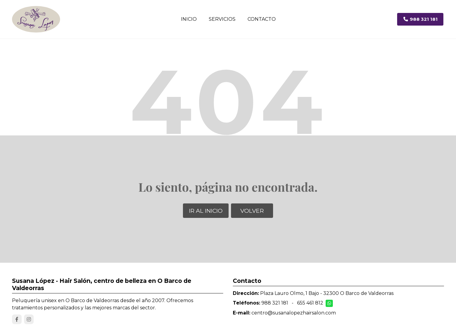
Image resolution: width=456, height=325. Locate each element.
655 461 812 (310, 303)
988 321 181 (274, 303)
